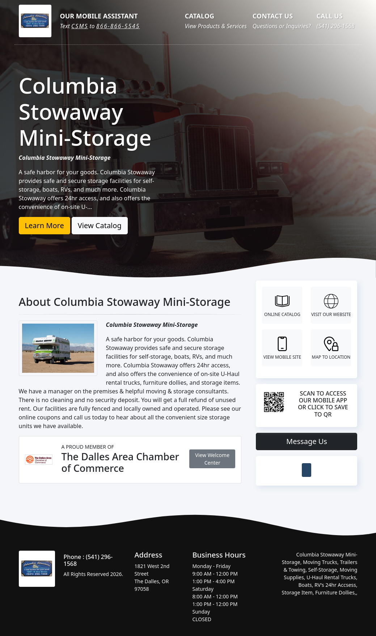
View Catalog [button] (100, 225)
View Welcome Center (212, 459)
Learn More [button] (44, 225)
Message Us (306, 441)
